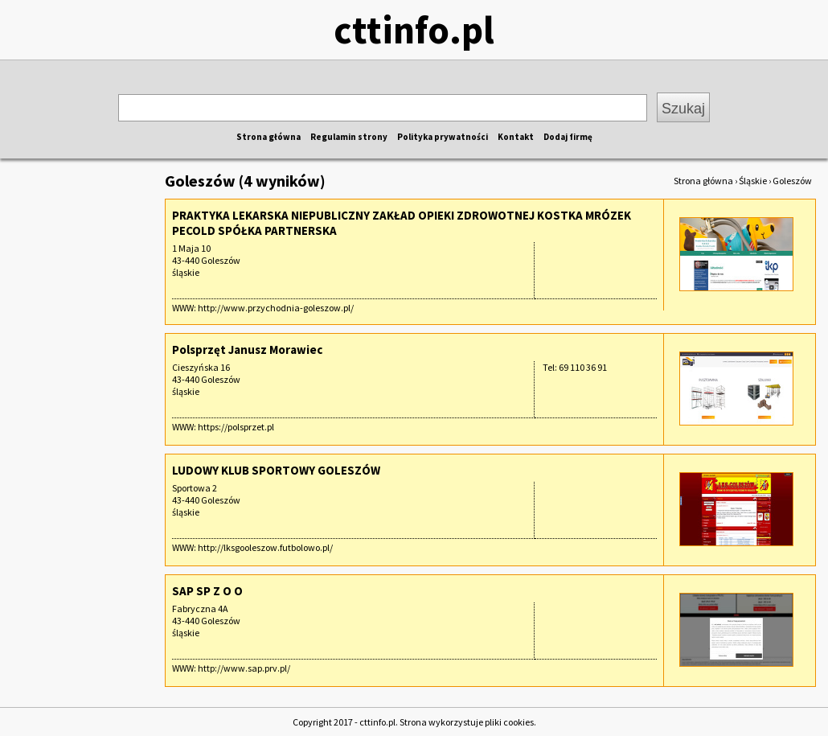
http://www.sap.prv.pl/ (244, 668)
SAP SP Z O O (207, 590)
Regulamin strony (348, 136)
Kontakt (516, 136)
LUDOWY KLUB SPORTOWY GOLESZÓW (276, 470)
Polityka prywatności (442, 136)
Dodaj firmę (567, 136)
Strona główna (268, 136)
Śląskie (753, 181)
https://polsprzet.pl (236, 427)
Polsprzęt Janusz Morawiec (247, 349)
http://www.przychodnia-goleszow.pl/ (276, 308)
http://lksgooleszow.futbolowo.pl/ (265, 547)
